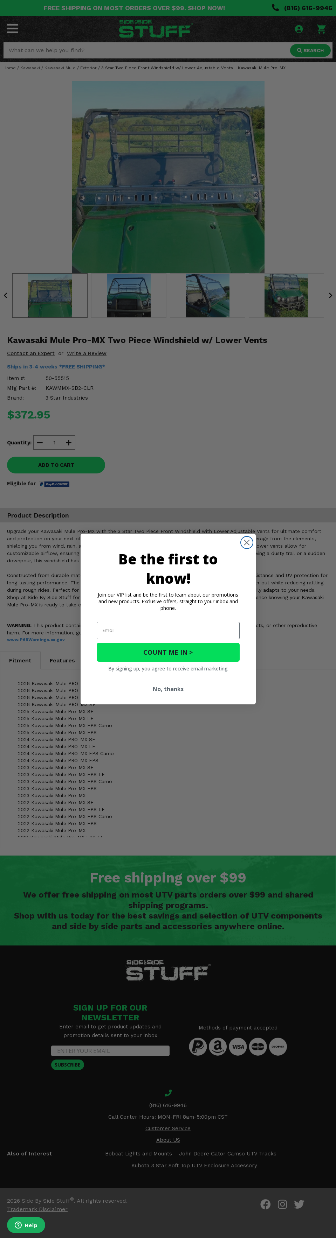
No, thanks (168, 689)
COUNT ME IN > (168, 652)
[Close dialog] (247, 542)
